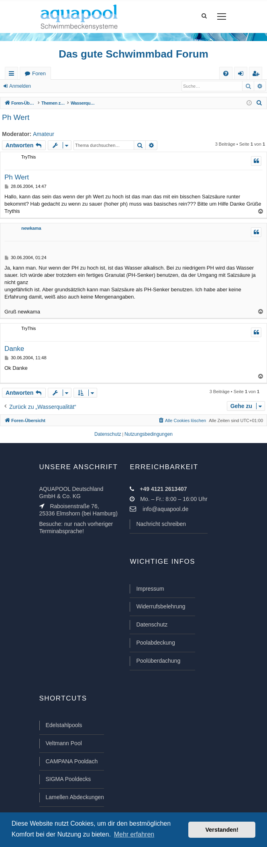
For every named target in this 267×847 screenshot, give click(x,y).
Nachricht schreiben (161, 524)
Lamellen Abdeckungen (75, 797)
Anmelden (20, 86)
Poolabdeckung (155, 642)
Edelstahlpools (64, 725)
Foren (39, 73)
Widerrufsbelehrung (160, 606)
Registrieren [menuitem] (257, 75)
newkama (31, 228)
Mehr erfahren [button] (134, 834)
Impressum (150, 588)
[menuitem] (226, 73)
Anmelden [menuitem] (242, 75)
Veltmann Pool (64, 743)
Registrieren (56, 86)
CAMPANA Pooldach (72, 761)
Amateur (43, 134)
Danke (14, 348)
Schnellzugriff (13, 75)
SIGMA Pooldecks (68, 779)
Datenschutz (151, 624)
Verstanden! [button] (222, 829)
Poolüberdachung (158, 660)
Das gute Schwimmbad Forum (133, 54)
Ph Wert (15, 117)
